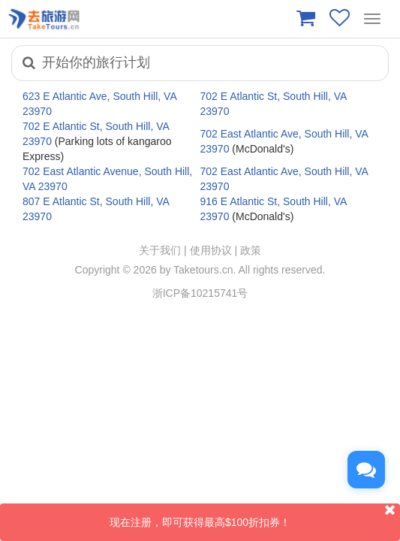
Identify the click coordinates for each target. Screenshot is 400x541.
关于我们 (160, 250)
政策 (250, 250)
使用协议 (211, 250)
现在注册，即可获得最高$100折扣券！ (255, 515)
